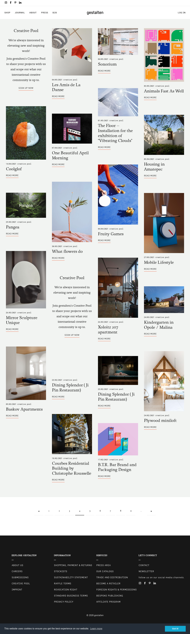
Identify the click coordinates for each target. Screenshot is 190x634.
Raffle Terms (62, 583)
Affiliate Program (108, 601)
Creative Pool (70, 79)
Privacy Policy (63, 601)
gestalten (99, 615)
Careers (17, 571)
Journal (20, 12)
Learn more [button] (96, 628)
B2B (55, 12)
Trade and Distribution (112, 577)
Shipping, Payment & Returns (73, 565)
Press (44, 12)
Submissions (20, 577)
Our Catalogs (105, 571)
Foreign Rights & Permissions (116, 589)
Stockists (60, 571)
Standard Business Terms (71, 595)
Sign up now (26, 88)
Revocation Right (65, 589)
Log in (182, 12)
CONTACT (144, 565)
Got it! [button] (175, 628)
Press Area (103, 565)
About (33, 12)
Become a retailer (108, 583)
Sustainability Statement (71, 577)
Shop (7, 12)
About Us (17, 565)
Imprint (17, 589)
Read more (58, 97)
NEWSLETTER (146, 571)
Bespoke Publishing (109, 595)
